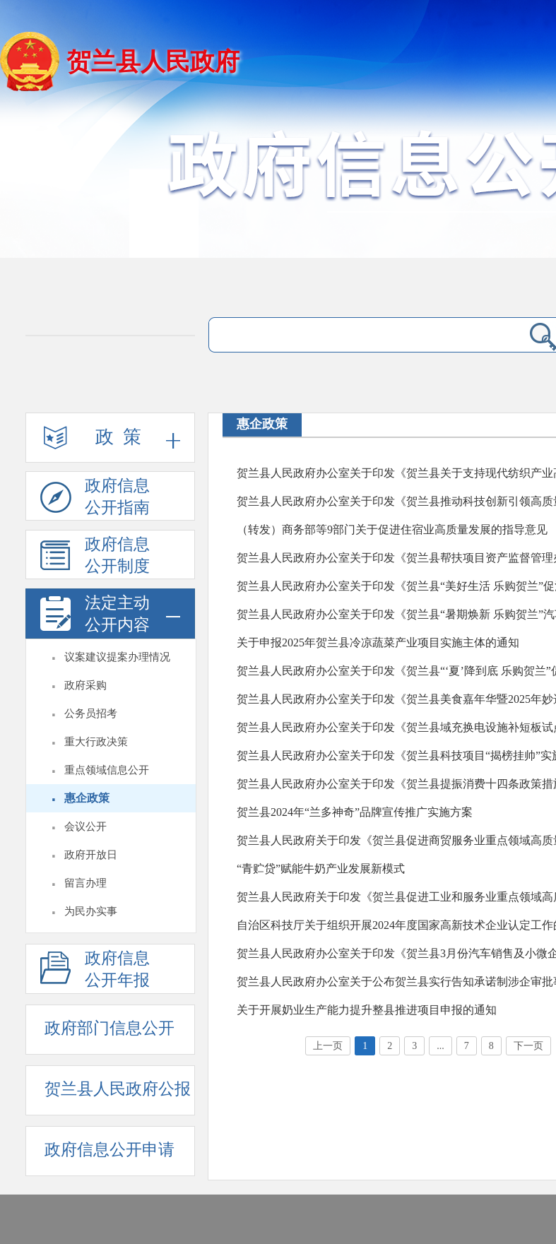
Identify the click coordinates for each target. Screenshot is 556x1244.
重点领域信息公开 (106, 770)
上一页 (328, 1046)
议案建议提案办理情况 (117, 657)
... (440, 1046)
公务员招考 (90, 713)
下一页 (528, 1046)
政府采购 (85, 685)
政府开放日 (90, 854)
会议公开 (85, 826)
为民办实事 (90, 911)
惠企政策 (87, 798)
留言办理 (85, 883)
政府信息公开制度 (95, 557)
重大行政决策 (96, 741)
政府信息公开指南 (95, 499)
